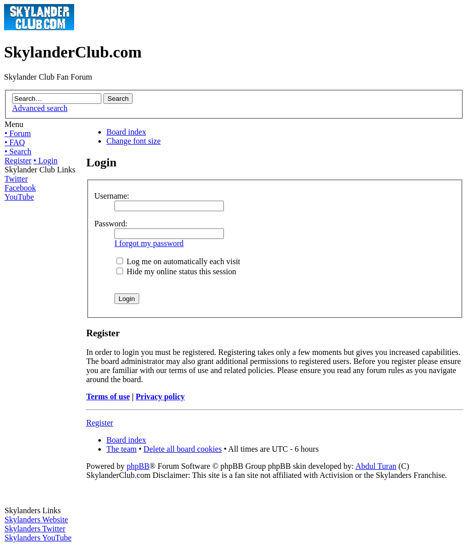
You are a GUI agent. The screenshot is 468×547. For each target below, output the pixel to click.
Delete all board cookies (183, 449)
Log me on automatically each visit (178, 261)
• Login (45, 160)
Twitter (16, 178)
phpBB (138, 466)
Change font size (133, 141)
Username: (111, 196)
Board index (126, 132)
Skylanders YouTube (38, 537)
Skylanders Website (36, 519)
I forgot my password (149, 243)
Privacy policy (160, 396)
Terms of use (108, 396)
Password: (111, 223)
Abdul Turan (376, 466)
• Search (18, 151)
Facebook (20, 188)
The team (121, 449)
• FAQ (15, 142)
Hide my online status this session (176, 271)
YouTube (19, 197)
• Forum (18, 133)
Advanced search (40, 108)
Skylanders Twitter (35, 528)
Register (18, 160)
